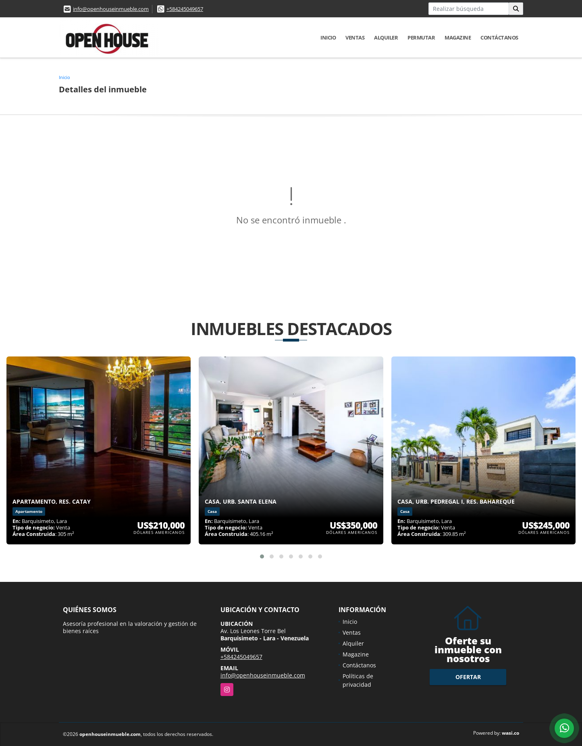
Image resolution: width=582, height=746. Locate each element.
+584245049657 (184, 9)
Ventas (354, 37)
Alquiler (386, 37)
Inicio (328, 37)
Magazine (458, 37)
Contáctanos (499, 37)
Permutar (421, 37)
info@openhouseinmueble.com (111, 9)
